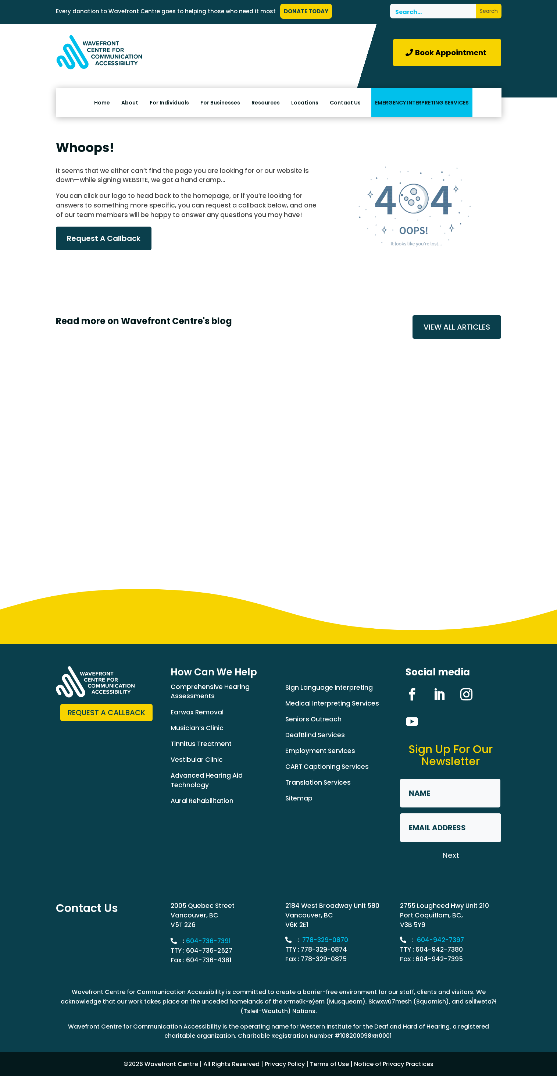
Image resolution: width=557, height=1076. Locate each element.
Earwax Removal (197, 712)
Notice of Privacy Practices (393, 1064)
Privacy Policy (285, 1064)
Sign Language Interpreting (329, 687)
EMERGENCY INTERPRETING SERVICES (422, 102)
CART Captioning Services (327, 766)
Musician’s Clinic (197, 728)
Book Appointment (450, 52)
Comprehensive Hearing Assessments (210, 691)
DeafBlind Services (315, 735)
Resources (265, 102)
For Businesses (220, 102)
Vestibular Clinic (197, 759)
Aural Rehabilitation (202, 800)
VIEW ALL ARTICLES (457, 327)
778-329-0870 (325, 939)
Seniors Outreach (313, 719)
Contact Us (345, 102)
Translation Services (318, 782)
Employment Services (320, 750)
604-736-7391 (208, 941)
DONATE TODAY (306, 11)
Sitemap (299, 798)
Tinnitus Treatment (201, 743)
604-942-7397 (440, 939)
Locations (304, 102)
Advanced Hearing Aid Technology (207, 780)
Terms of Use (329, 1064)
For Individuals (169, 102)
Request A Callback (103, 238)
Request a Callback (106, 712)
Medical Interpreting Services (332, 703)
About (129, 102)
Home (102, 102)
